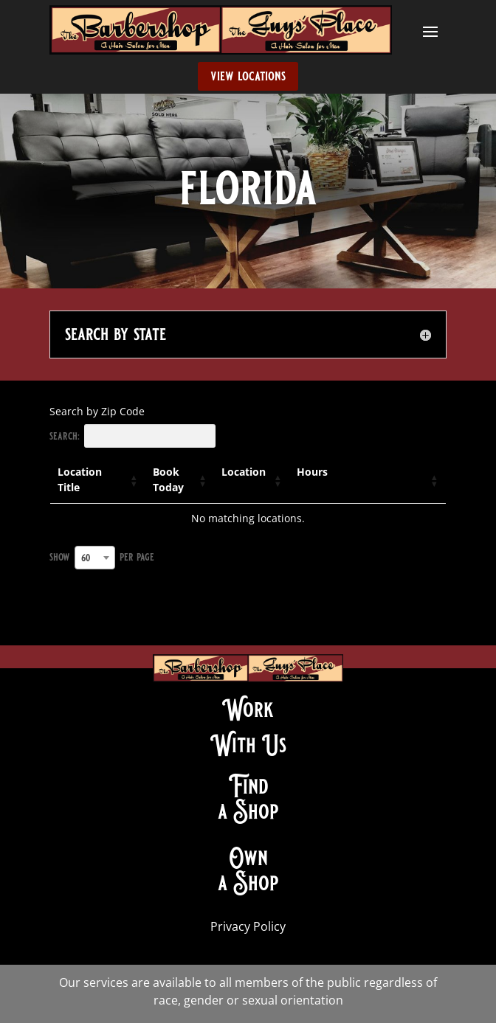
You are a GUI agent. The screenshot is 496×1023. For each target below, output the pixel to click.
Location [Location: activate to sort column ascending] (243, 472)
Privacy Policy (248, 926)
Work (248, 709)
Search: (132, 436)
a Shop (248, 811)
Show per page (101, 557)
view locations (248, 76)
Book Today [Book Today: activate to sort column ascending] (168, 479)
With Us (248, 745)
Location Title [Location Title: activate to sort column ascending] (80, 479)
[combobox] (95, 557)
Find (248, 786)
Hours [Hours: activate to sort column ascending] (312, 472)
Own (248, 858)
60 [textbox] (85, 557)
